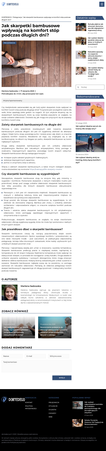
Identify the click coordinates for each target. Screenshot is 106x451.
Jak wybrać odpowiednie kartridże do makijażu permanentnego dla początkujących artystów (93, 407)
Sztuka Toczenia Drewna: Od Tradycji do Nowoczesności (93, 422)
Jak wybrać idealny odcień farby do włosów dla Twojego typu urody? (95, 72)
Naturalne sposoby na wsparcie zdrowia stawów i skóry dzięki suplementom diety (96, 56)
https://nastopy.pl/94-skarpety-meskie (46, 169)
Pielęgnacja (9, 43)
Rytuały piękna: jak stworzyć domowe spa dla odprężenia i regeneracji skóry (96, 27)
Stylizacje (53, 406)
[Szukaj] (78, 87)
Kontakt (28, 402)
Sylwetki (52, 410)
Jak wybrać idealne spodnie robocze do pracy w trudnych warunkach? (96, 41)
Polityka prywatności (18, 442)
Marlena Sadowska (10, 91)
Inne (50, 417)
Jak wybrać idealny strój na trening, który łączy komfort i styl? (88, 160)
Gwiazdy (52, 413)
